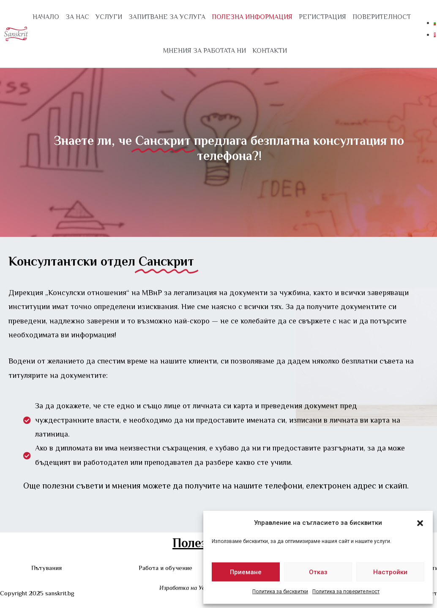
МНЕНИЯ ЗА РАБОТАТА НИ (204, 50)
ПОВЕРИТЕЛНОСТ (381, 17)
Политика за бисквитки (280, 591)
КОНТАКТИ (269, 50)
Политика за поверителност (346, 591)
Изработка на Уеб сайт (191, 587)
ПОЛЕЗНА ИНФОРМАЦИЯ (252, 17)
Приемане (246, 572)
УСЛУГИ (109, 17)
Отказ (318, 572)
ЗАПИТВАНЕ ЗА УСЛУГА (166, 17)
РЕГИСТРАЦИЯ (322, 17)
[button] (420, 523)
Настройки (390, 572)
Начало (46, 17)
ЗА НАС (77, 17)
